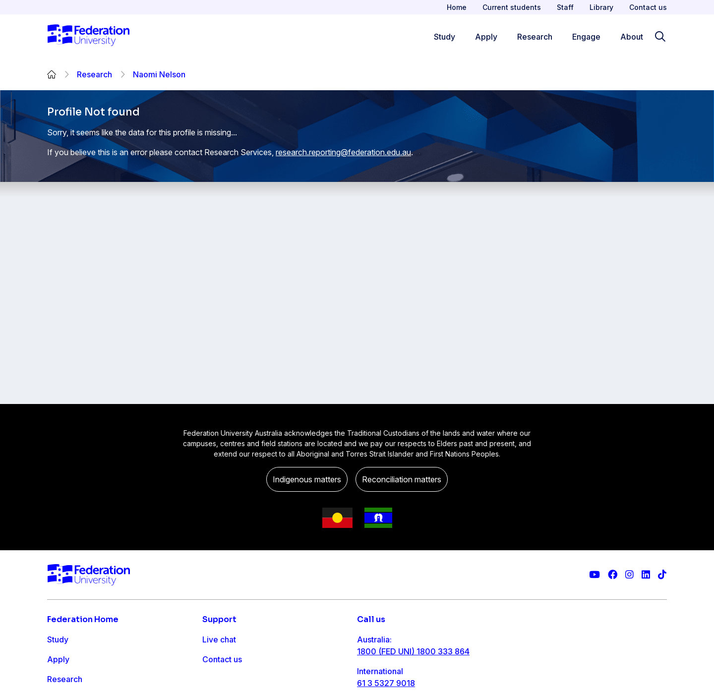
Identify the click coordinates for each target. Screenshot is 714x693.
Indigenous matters (307, 479)
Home (457, 7)
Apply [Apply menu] (486, 37)
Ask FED (218, 679)
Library (601, 7)
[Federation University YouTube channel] (594, 575)
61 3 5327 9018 (386, 683)
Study (57, 639)
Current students (511, 7)
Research (94, 74)
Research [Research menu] (534, 37)
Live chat (219, 639)
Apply (58, 659)
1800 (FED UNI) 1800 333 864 (413, 651)
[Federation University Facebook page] (612, 575)
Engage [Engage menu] (586, 37)
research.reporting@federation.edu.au (343, 152)
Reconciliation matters (401, 479)
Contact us (648, 7)
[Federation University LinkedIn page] (646, 575)
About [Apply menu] (631, 37)
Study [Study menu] (444, 37)
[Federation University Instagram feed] (629, 575)
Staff (565, 7)
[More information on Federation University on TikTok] (662, 575)
